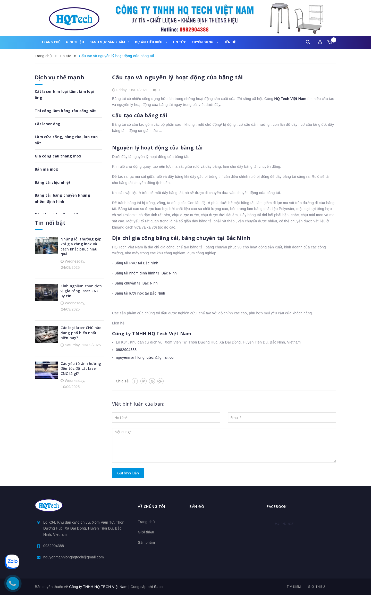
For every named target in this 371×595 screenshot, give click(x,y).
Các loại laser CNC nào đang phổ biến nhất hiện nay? (81, 332)
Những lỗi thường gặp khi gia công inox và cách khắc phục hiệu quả (81, 247)
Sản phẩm (146, 542)
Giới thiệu (75, 42)
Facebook (284, 523)
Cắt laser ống (47, 123)
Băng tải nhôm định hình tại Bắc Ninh (145, 273)
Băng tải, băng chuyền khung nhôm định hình (62, 198)
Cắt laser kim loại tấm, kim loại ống (64, 94)
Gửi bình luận (128, 473)
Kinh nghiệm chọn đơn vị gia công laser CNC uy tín (81, 290)
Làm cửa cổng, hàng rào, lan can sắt (66, 139)
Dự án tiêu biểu (151, 42)
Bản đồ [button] (196, 506)
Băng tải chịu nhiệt (53, 182)
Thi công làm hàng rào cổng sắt (65, 110)
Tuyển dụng (205, 42)
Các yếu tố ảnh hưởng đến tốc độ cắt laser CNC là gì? (81, 368)
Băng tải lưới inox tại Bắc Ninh (139, 293)
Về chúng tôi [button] (151, 506)
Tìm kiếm (294, 587)
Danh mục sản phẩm (109, 42)
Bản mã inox (46, 169)
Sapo (158, 587)
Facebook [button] (276, 506)
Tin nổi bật (50, 222)
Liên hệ (229, 42)
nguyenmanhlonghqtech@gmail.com (146, 357)
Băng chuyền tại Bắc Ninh (136, 283)
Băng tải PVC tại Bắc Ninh (136, 263)
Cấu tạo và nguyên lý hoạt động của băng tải (177, 77)
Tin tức (179, 42)
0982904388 (126, 350)
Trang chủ (51, 42)
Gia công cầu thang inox (58, 156)
